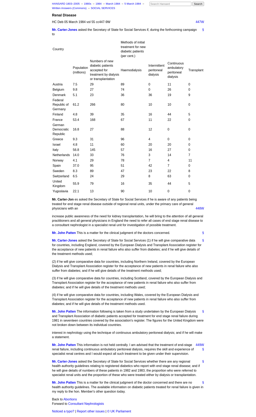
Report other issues (91, 411)
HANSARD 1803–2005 (66, 3)
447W (200, 22)
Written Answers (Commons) (69, 8)
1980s (88, 3)
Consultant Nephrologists (86, 403)
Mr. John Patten (64, 233)
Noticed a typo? (63, 411)
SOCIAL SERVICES (103, 8)
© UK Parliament (119, 411)
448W (200, 208)
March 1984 (113, 3)
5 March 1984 (133, 3)
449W (200, 345)
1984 (99, 3)
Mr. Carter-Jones (64, 29)
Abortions (70, 399)
